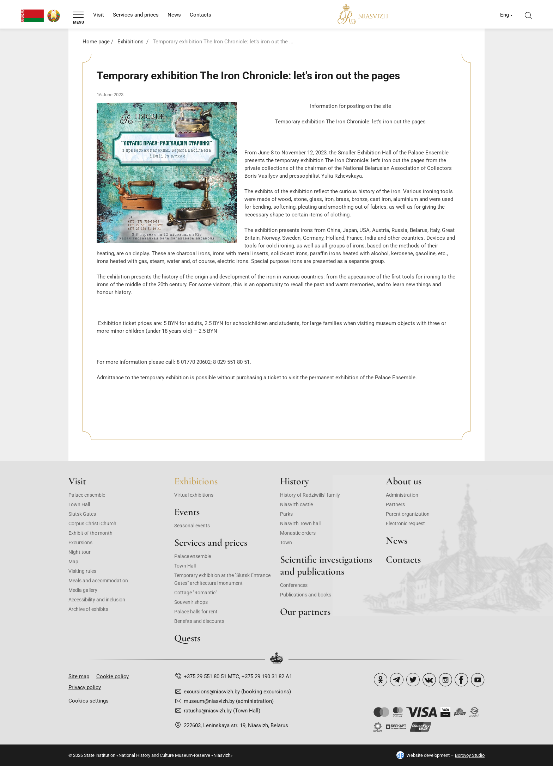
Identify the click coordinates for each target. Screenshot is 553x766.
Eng (504, 15)
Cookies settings (88, 701)
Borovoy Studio (470, 755)
